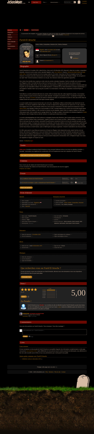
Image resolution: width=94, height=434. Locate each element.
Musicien (81, 202)
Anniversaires (54, 2)
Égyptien (42, 49)
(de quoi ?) (54, 55)
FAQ (46, 372)
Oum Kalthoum (58, 72)
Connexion (84, 3)
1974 (49, 51)
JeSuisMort (14, 2)
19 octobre (50, 49)
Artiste (69, 202)
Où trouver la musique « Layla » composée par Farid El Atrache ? (38, 182)
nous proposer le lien (31, 351)
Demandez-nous (26, 277)
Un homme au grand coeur (36, 313)
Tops (44, 2)
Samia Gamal (23, 108)
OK (53, 36)
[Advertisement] (47, 16)
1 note (49, 288)
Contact (63, 372)
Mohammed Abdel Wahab (74, 72)
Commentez (25, 316)
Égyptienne (37, 202)
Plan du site (57, 372)
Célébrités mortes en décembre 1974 (31, 359)
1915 (54, 49)
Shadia (85, 112)
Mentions (51, 372)
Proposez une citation (25, 168)
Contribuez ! (75, 58)
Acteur (65, 202)
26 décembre (44, 51)
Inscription (84, 1)
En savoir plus (66, 34)
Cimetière (35, 2)
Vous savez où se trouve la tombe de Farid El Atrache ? (35, 155)
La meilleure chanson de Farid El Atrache (32, 178)
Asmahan (32, 97)
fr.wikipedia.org (28, 140)
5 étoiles (44, 290)
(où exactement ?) (48, 60)
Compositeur (75, 202)
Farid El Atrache (34, 30)
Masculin (27, 206)
